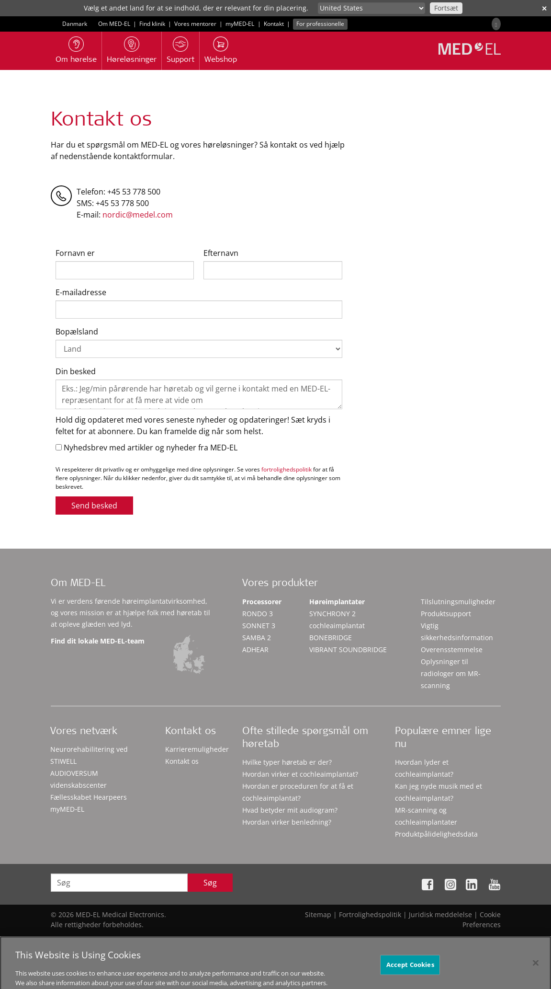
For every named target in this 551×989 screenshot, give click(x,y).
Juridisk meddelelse (440, 914)
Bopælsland (77, 331)
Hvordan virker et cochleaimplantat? (300, 774)
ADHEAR (255, 649)
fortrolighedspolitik (286, 469)
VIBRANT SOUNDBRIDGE (348, 649)
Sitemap (318, 914)
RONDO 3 (257, 613)
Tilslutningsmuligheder (458, 601)
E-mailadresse (81, 292)
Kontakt (274, 24)
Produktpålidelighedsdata (436, 834)
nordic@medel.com (137, 214)
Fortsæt (446, 7)
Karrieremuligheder (197, 749)
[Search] (496, 24)
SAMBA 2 (256, 637)
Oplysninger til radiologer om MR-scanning (451, 673)
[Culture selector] (371, 8)
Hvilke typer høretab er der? (287, 762)
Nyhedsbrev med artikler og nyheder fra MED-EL (146, 447)
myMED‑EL (240, 24)
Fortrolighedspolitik (370, 914)
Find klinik (152, 24)
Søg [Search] (210, 882)
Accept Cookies (410, 972)
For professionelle (320, 24)
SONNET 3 (258, 625)
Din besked (76, 371)
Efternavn (220, 253)
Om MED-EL (114, 24)
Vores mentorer (195, 24)
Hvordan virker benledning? (286, 822)
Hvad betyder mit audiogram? (289, 810)
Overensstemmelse (452, 649)
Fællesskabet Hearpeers (88, 797)
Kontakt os (182, 761)
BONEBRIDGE (330, 637)
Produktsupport (446, 613)
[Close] (535, 970)
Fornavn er (75, 253)
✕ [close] (544, 8)
